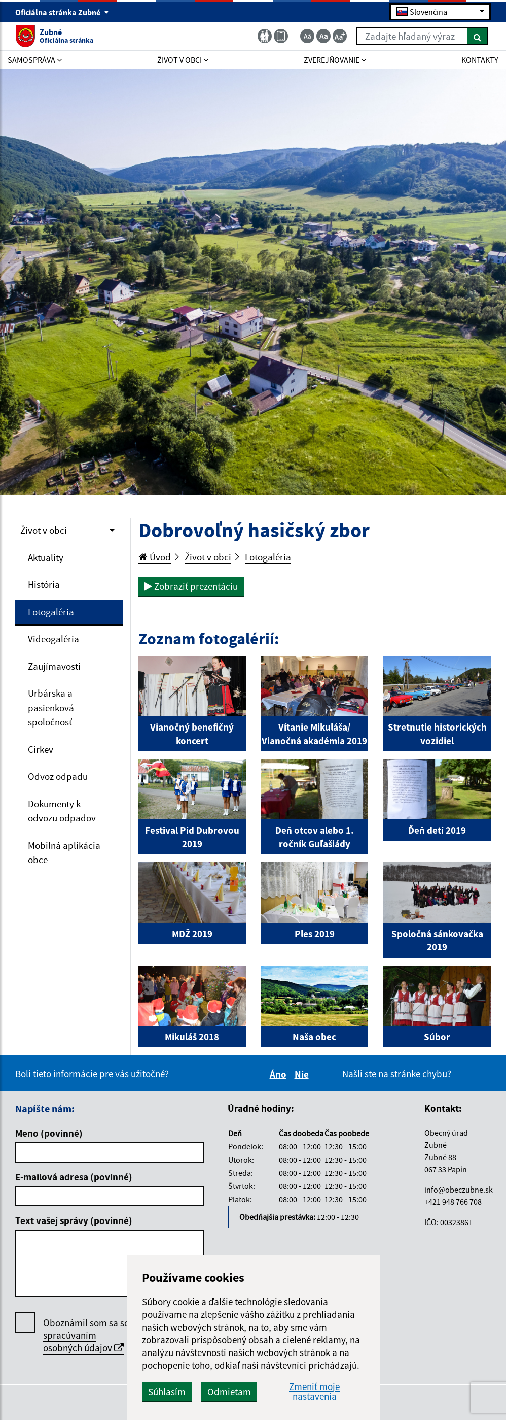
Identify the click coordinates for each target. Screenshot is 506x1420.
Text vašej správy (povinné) (73, 1220)
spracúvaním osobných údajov (83, 1341)
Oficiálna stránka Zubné (62, 12)
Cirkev (40, 749)
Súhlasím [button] (167, 1391)
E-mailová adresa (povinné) (73, 1177)
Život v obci (43, 530)
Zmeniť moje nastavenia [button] (314, 1391)
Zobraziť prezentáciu (191, 586)
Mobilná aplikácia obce (64, 852)
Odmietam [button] (229, 1391)
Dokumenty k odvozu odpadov (62, 811)
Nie (303, 1074)
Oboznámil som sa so (86, 1335)
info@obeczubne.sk (458, 1189)
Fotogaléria (51, 612)
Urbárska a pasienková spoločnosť (51, 707)
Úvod (154, 557)
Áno (280, 1074)
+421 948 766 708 (453, 1202)
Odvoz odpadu (58, 776)
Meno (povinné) (49, 1133)
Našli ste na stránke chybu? (396, 1074)
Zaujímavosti (54, 666)
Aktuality (45, 557)
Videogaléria (53, 639)
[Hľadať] (477, 36)
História (44, 584)
